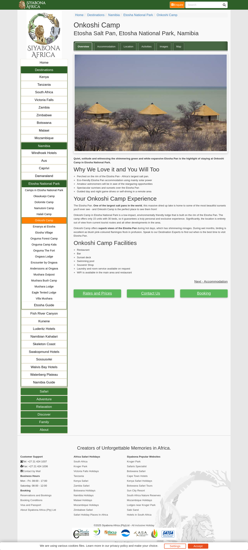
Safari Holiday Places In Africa (91, 514)
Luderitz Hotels (44, 329)
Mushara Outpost (44, 274)
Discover (44, 414)
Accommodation (106, 46)
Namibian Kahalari (44, 336)
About (44, 430)
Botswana (44, 123)
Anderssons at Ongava (44, 268)
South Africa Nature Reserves (144, 495)
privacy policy (119, 545)
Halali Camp (44, 214)
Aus (44, 161)
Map (178, 46)
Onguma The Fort (44, 250)
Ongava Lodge (44, 256)
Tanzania (44, 84)
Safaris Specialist (137, 466)
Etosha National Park (44, 184)
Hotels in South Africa (139, 514)
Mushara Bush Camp (44, 280)
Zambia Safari (82, 485)
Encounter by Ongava (44, 262)
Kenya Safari (81, 480)
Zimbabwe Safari (83, 509)
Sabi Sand (133, 509)
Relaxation (44, 407)
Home (44, 62)
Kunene (44, 321)
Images (164, 46)
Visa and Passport (30, 505)
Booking (204, 293)
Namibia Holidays (84, 495)
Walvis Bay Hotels (44, 367)
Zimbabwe (44, 115)
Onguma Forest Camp (44, 238)
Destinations (44, 70)
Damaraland (44, 176)
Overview (83, 46)
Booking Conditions (31, 500)
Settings (175, 546)
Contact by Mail (31, 471)
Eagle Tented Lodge (44, 292)
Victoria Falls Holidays (86, 471)
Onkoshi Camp (44, 220)
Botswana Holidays (84, 490)
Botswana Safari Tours (139, 485)
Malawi (44, 130)
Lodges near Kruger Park (141, 505)
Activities (146, 46)
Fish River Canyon (44, 313)
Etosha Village (44, 232)
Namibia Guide (44, 382)
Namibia (44, 146)
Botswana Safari (136, 471)
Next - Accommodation (211, 281)
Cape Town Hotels (137, 476)
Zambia (44, 107)
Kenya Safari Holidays (139, 480)
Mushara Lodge (44, 286)
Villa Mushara (44, 298)
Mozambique (43, 138)
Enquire (178, 4)
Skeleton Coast (44, 344)
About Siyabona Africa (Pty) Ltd (38, 509)
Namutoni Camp (44, 208)
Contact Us (150, 293)
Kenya (44, 77)
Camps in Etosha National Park (44, 190)
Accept (198, 546)
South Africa (44, 92)
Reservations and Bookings (36, 495)
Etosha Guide (44, 305)
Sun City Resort (136, 490)
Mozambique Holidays (86, 505)
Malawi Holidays (83, 500)
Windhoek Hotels (44, 153)
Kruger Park (80, 466)
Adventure (44, 399)
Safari (44, 391)
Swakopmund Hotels (44, 352)
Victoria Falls (43, 100)
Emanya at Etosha (44, 226)
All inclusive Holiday (143, 525)
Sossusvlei (44, 359)
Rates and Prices (97, 293)
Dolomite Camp (44, 202)
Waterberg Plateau (44, 374)
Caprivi (44, 168)
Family (44, 422)
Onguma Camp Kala (44, 244)
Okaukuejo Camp (44, 196)
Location (128, 46)
